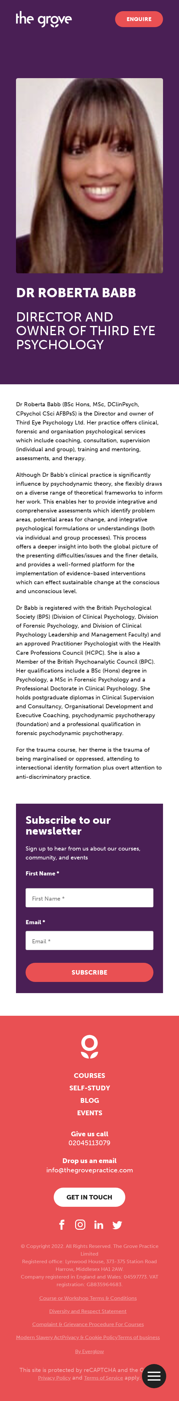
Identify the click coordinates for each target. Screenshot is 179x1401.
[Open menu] (154, 1376)
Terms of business (139, 1337)
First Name (42, 873)
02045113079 (89, 1143)
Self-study (89, 1088)
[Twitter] (117, 1225)
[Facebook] (62, 1225)
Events (89, 1113)
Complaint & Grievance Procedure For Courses (88, 1324)
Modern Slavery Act (39, 1337)
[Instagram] (80, 1225)
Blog (89, 1100)
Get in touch (89, 1197)
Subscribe (89, 972)
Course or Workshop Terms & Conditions (88, 1298)
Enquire (139, 19)
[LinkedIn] (99, 1225)
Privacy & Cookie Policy (90, 1337)
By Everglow (89, 1351)
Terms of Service (103, 1378)
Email (35, 922)
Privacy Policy (54, 1378)
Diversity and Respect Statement (88, 1311)
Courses (89, 1076)
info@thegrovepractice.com (89, 1170)
